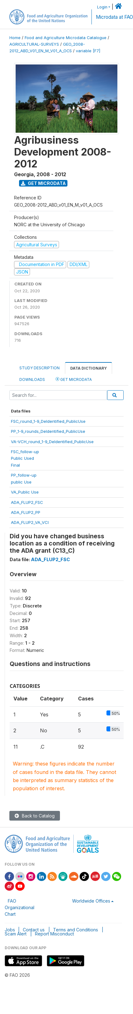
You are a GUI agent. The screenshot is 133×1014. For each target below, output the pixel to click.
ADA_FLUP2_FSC (27, 502)
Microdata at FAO (114, 17)
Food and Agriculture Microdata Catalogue (65, 37)
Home (15, 37)
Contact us (34, 929)
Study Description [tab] (39, 368)
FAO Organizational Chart (19, 907)
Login (102, 7)
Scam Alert (16, 933)
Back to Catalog (35, 815)
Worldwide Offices (91, 901)
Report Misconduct (54, 933)
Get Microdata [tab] (74, 379)
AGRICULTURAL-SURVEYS (34, 44)
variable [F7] (88, 51)
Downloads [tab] (32, 379)
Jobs (10, 929)
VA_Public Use (25, 491)
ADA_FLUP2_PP (25, 512)
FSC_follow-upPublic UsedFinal (25, 458)
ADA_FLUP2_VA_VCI (30, 522)
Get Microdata (43, 183)
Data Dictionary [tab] (88, 368)
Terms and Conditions (75, 929)
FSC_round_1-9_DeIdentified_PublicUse (48, 421)
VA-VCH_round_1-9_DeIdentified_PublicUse (52, 441)
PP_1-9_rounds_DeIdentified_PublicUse (48, 431)
